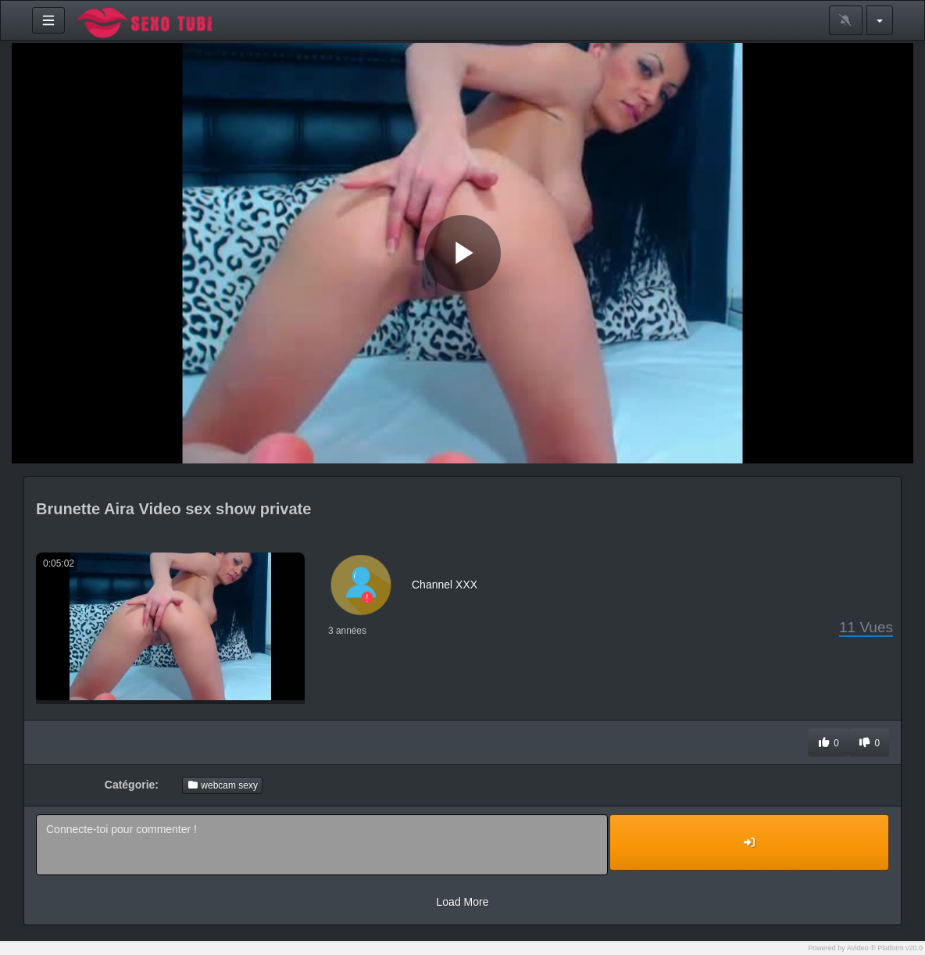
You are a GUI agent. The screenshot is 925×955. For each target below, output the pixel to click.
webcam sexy (222, 785)
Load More (463, 902)
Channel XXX (444, 584)
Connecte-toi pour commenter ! (322, 844)
